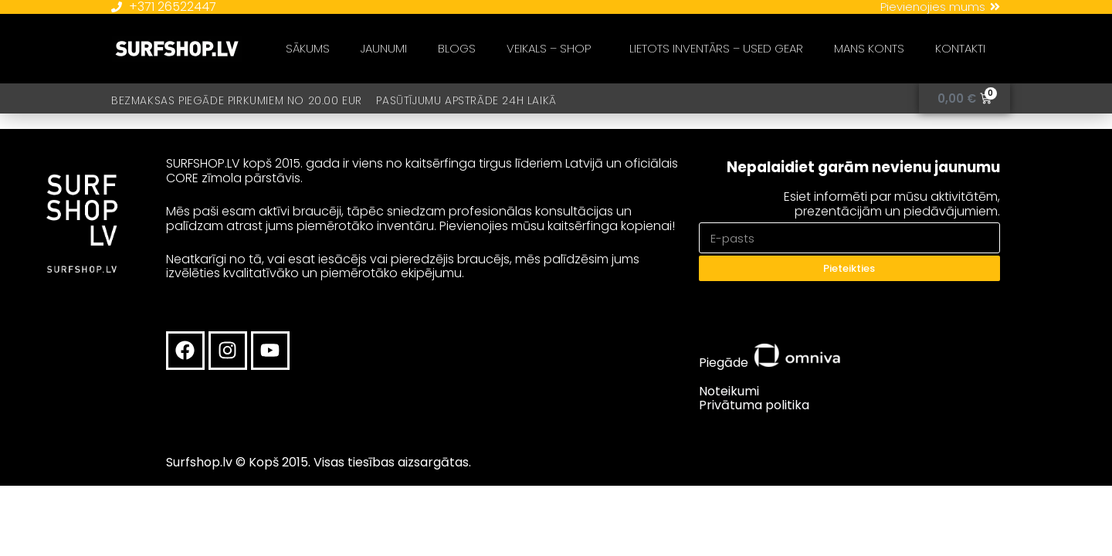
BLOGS (457, 48)
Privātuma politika (754, 405)
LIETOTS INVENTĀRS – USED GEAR (716, 48)
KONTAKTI (960, 48)
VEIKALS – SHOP (552, 48)
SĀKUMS (308, 48)
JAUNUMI (384, 48)
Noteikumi (729, 391)
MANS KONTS (869, 48)
